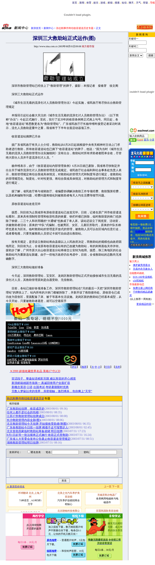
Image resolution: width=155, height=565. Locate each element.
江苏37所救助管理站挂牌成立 (25, 416)
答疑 (145, 2)
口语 (29, 387)
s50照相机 (138, 280)
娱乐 (95, 2)
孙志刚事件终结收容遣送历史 (25, 398)
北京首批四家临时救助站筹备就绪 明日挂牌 (35, 431)
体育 (88, 2)
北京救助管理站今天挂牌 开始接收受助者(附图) (37, 423)
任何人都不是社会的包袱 (23, 412)
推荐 (84, 366)
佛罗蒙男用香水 (141, 265)
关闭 (117, 366)
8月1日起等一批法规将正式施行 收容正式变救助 (37, 434)
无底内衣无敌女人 (143, 268)
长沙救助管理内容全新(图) (24, 420)
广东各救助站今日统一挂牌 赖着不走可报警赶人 (37, 427)
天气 (138, 2)
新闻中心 (49, 28)
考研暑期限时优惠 (57, 387)
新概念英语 (19, 387)
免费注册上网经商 (143, 288)
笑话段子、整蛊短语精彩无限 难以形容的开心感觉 (44, 378)
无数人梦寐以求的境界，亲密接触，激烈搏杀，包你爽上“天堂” (52, 391)
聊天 (131, 2)
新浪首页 (36, 28)
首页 (74, 2)
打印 (107, 366)
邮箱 (110, 2)
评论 (74, 366)
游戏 (102, 2)
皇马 (146, 139)
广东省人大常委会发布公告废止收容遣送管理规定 (38, 438)
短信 (124, 2)
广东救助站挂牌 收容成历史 (25, 408)
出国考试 (39, 387)
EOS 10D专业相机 (142, 276)
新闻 (81, 2)
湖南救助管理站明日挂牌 (23, 442)
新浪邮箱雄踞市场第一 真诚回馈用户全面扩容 (41, 383)
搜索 (117, 2)
